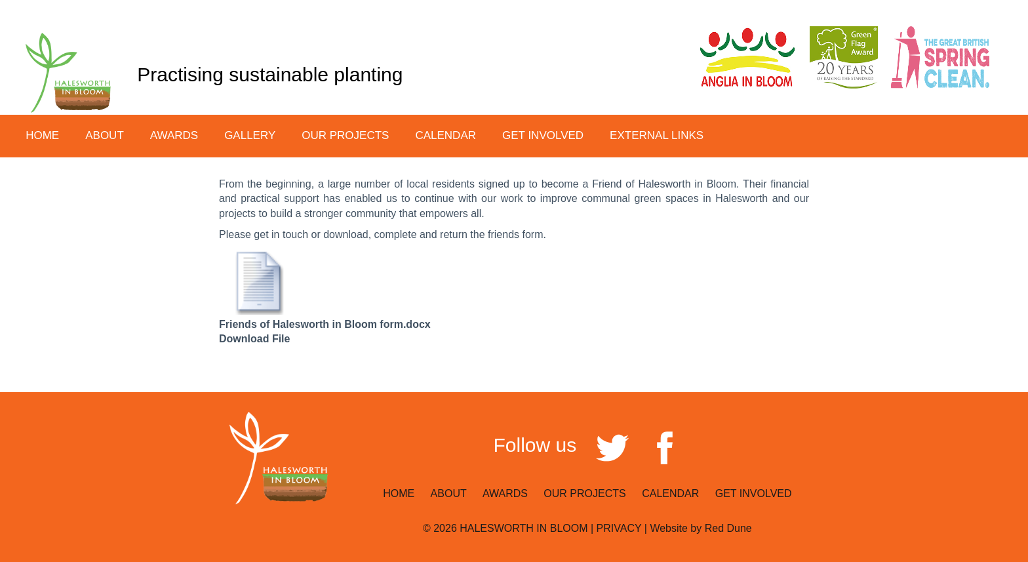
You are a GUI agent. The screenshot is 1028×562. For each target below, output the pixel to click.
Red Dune (728, 528)
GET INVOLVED (753, 493)
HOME (42, 135)
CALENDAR (445, 135)
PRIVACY (619, 528)
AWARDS (174, 135)
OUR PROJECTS (586, 493)
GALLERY (249, 135)
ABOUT (450, 493)
